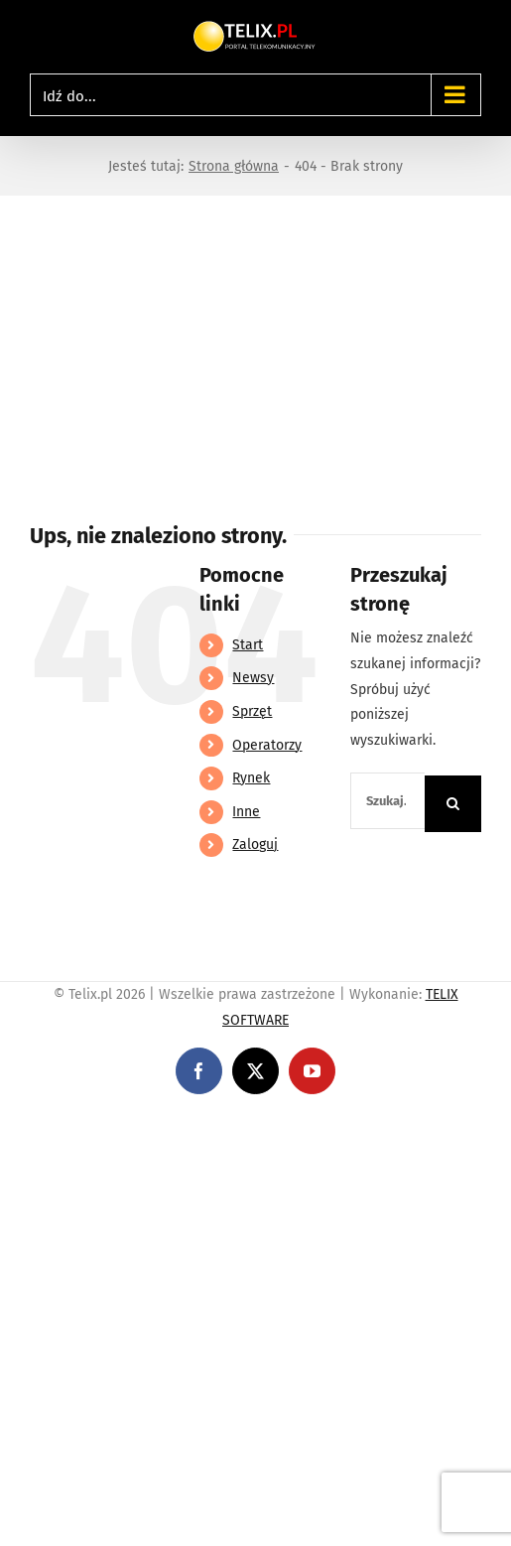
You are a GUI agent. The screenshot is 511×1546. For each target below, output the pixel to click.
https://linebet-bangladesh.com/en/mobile (136, 1125)
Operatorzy (267, 745)
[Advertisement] (255, 345)
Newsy (253, 677)
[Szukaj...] (387, 801)
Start (247, 644)
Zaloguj (255, 844)
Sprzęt (252, 711)
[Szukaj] (453, 803)
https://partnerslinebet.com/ (368, 1125)
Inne (246, 811)
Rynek (251, 778)
